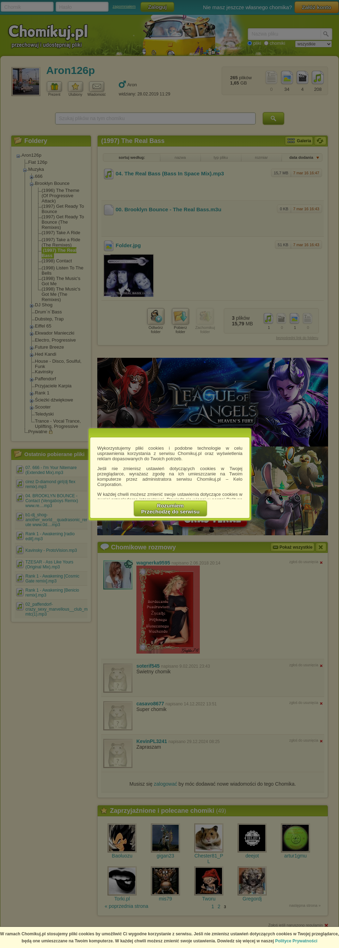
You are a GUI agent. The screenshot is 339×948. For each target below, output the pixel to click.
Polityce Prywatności (296, 940)
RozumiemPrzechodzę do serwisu (170, 508)
